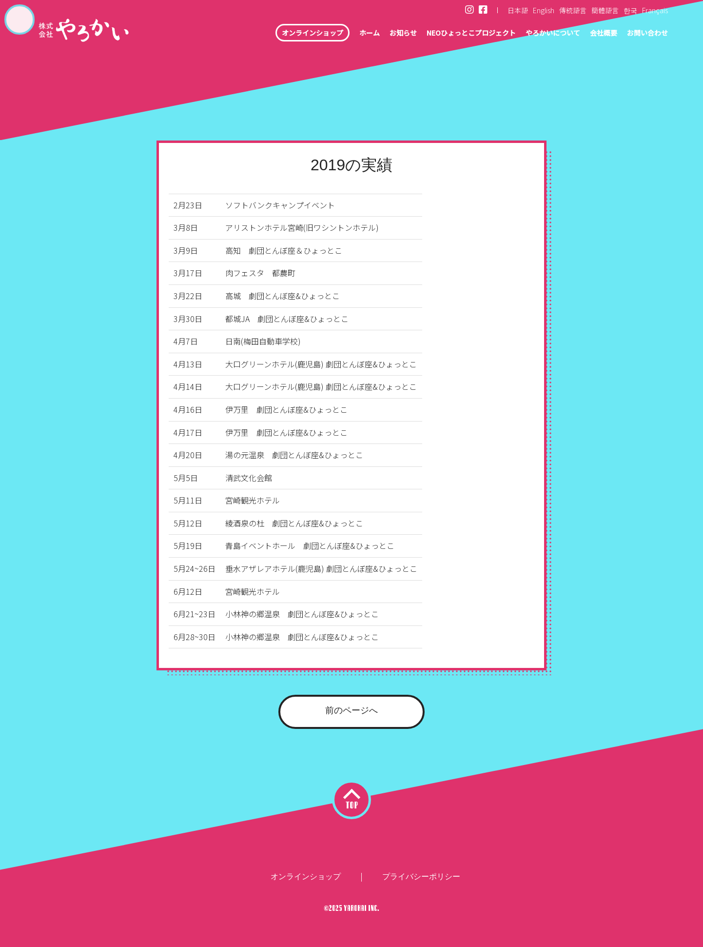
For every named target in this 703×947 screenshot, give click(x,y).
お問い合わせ (644, 34)
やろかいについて (539, 34)
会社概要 (595, 34)
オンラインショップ (270, 34)
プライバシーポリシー (421, 876)
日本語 (518, 10)
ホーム (333, 34)
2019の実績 (351, 165)
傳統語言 (572, 10)
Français (655, 10)
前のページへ (351, 710)
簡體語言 (605, 10)
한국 (630, 10)
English (543, 10)
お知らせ (370, 34)
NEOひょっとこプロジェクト (447, 34)
